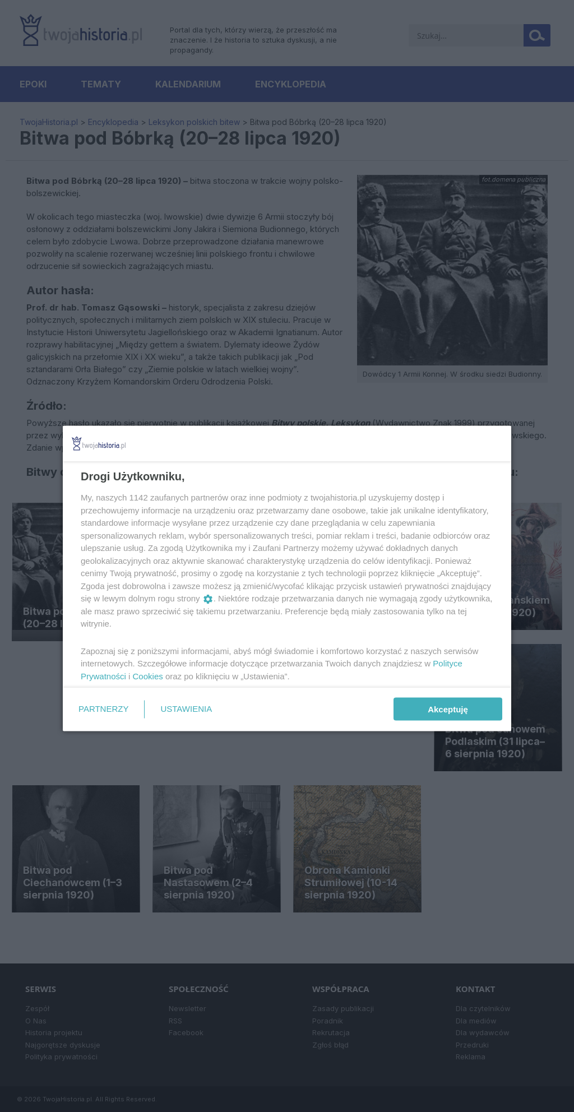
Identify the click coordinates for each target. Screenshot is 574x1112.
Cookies (148, 675)
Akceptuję (448, 709)
